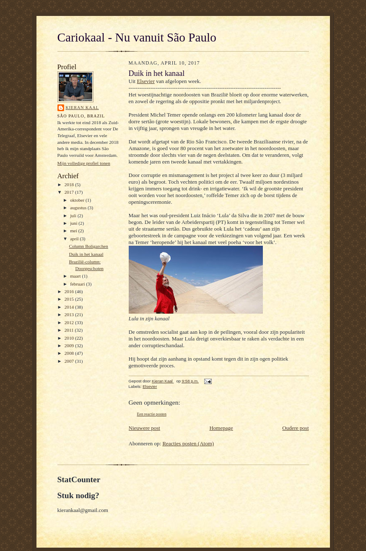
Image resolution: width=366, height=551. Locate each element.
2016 (70, 291)
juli (74, 215)
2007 (70, 361)
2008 (70, 353)
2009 (70, 345)
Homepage (221, 428)
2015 (70, 298)
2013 (70, 314)
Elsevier (146, 81)
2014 (70, 306)
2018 (70, 184)
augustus (79, 207)
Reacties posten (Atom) (188, 443)
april (75, 238)
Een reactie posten (151, 414)
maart (76, 275)
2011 (70, 330)
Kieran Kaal (82, 107)
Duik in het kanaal (86, 254)
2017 (70, 192)
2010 (70, 337)
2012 (70, 322)
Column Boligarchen (88, 246)
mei (74, 230)
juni (74, 223)
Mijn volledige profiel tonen (83, 163)
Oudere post (295, 428)
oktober (78, 200)
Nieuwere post (144, 428)
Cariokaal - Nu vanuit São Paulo (136, 37)
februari (78, 283)
